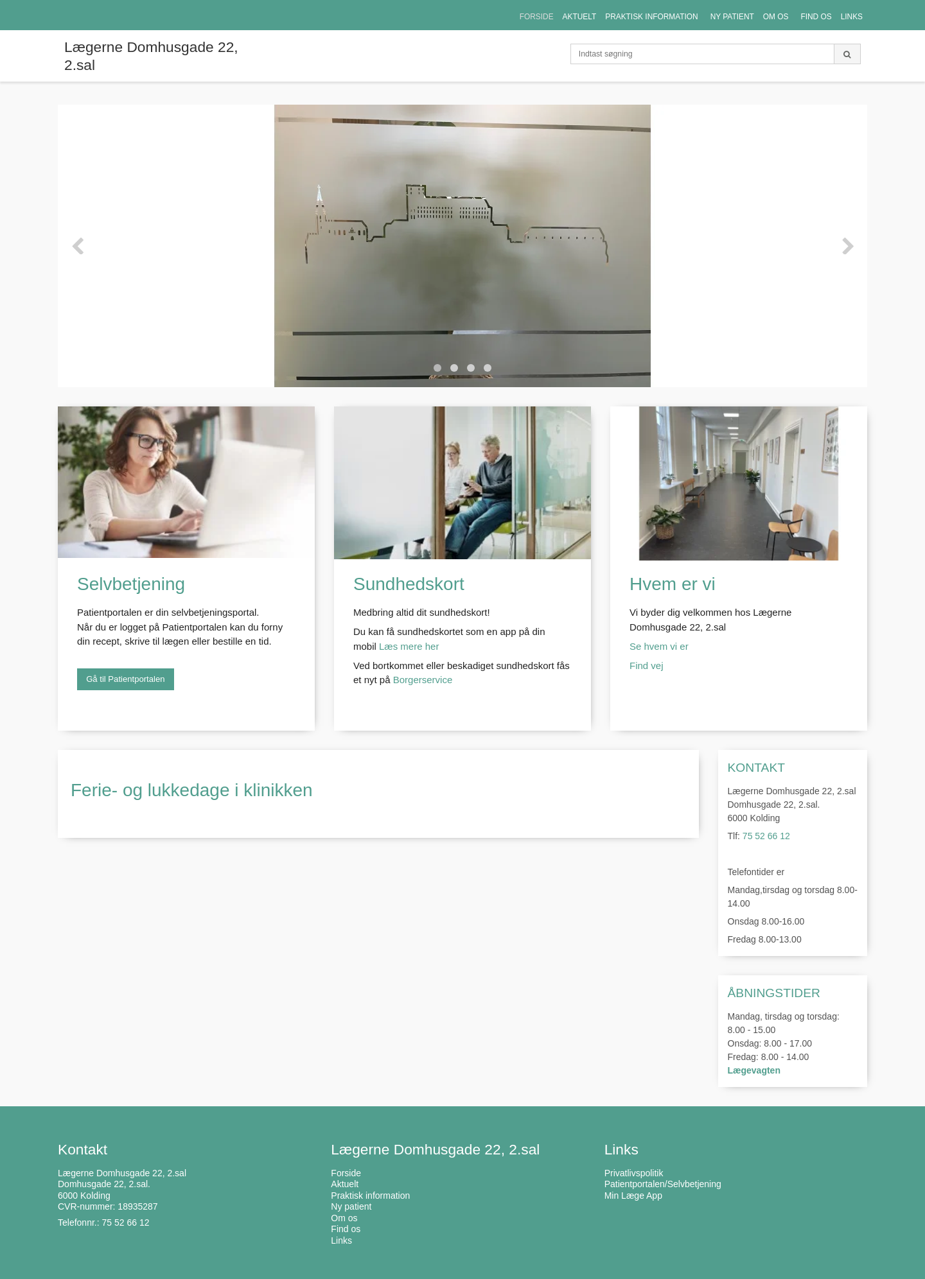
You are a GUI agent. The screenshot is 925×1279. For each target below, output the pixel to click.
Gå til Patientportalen (125, 679)
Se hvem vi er (659, 646)
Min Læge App (633, 1195)
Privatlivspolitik (634, 1173)
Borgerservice (423, 679)
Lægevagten (754, 1070)
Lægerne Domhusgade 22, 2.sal (151, 56)
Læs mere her (409, 646)
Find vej (648, 665)
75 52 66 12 (766, 836)
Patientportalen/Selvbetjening (662, 1184)
